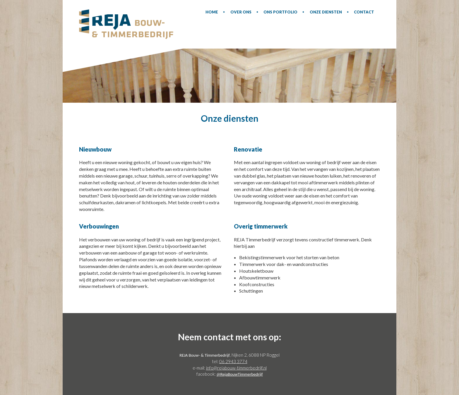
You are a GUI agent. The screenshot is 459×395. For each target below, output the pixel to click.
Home (211, 12)
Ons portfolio (280, 12)
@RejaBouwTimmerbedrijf (240, 374)
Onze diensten (326, 12)
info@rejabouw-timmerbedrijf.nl (236, 367)
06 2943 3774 (233, 361)
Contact (364, 12)
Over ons (240, 12)
